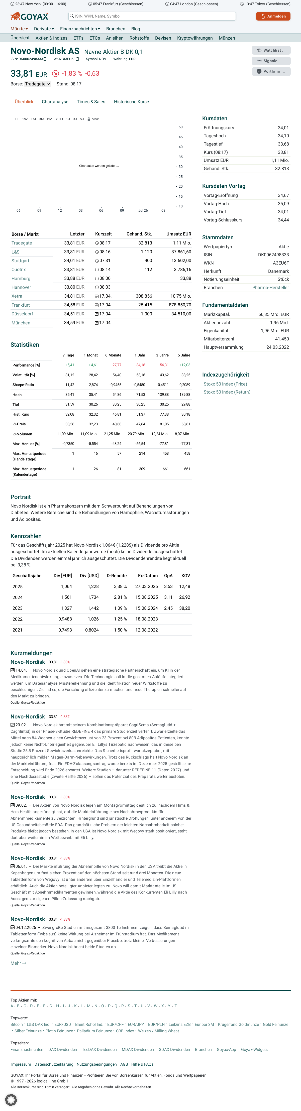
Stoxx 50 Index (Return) (227, 392)
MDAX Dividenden (138, 1049)
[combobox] (152, 16)
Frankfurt (21, 305)
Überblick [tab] (24, 101)
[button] (11, 1100)
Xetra (17, 296)
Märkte (18, 28)
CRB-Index (125, 1031)
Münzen (227, 38)
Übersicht (20, 37)
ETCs (94, 38)
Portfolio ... (271, 71)
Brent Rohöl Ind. (89, 1024)
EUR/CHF (115, 1024)
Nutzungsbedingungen (97, 1064)
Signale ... (269, 60)
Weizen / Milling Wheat (158, 1031)
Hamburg (21, 278)
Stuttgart (20, 260)
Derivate (42, 28)
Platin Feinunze (59, 1031)
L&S (16, 252)
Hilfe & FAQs (142, 1064)
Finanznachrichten (78, 28)
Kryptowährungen (195, 38)
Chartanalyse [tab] (55, 101)
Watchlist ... (271, 50)
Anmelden (273, 16)
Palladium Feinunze (94, 1031)
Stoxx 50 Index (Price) (225, 384)
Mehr (19, 963)
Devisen (163, 38)
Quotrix (19, 269)
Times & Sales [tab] (91, 101)
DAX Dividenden (62, 1049)
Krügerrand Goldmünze (238, 1024)
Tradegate (22, 242)
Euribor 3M (204, 1024)
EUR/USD (62, 1024)
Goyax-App (226, 1049)
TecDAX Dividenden (99, 1049)
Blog (135, 28)
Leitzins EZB (180, 1024)
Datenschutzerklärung (54, 1064)
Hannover (21, 287)
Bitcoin (17, 1024)
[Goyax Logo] (29, 16)
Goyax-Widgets (254, 1049)
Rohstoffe (139, 38)
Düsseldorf (22, 313)
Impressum (21, 1064)
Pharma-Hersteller (270, 287)
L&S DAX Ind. (38, 1024)
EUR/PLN (156, 1024)
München (21, 322)
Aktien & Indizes (51, 38)
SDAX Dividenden (174, 1049)
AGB (124, 1064)
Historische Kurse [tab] (131, 101)
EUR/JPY (136, 1024)
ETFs (78, 38)
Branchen (115, 28)
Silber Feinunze (28, 1031)
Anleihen (115, 38)
